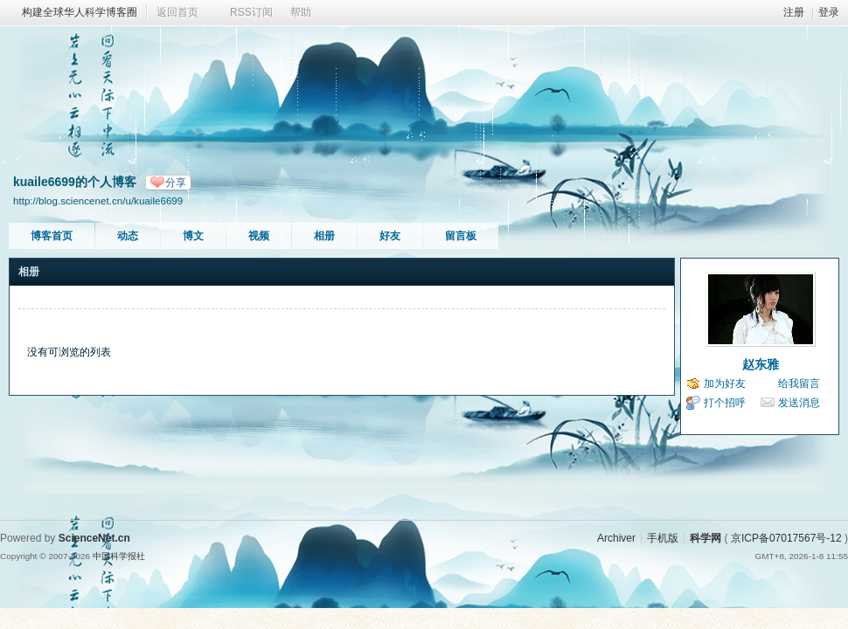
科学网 (705, 538)
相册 (324, 236)
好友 (389, 236)
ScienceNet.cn (94, 538)
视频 (258, 236)
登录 (828, 12)
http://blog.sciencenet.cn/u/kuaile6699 (98, 200)
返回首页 (177, 12)
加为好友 (725, 383)
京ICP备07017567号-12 (786, 538)
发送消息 (799, 403)
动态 (127, 236)
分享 (175, 182)
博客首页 (52, 236)
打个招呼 (725, 403)
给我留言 (799, 383)
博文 (193, 236)
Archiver (616, 538)
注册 (793, 12)
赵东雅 (760, 364)
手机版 (662, 538)
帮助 (300, 12)
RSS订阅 (251, 12)
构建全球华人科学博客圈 (79, 12)
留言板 (460, 236)
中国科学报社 (119, 556)
